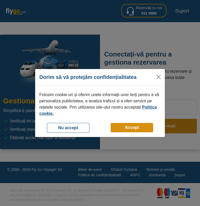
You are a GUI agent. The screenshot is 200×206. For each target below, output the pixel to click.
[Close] (158, 77)
